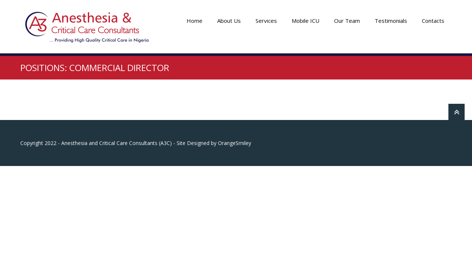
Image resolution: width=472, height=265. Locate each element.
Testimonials (391, 20)
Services (266, 20)
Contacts (433, 20)
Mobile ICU (305, 20)
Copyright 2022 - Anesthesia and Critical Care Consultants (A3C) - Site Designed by (119, 142)
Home (194, 20)
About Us (229, 20)
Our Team (347, 20)
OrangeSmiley (234, 142)
